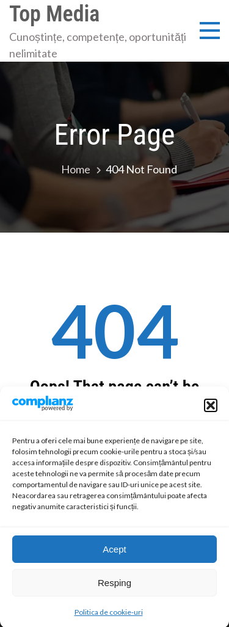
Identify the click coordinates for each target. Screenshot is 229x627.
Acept (114, 554)
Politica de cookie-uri (109, 617)
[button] (211, 410)
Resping (114, 587)
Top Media (54, 14)
